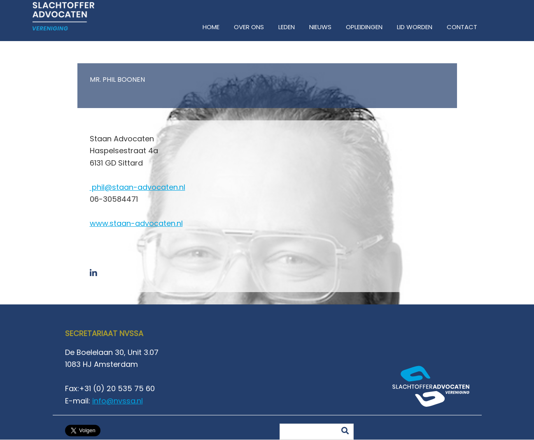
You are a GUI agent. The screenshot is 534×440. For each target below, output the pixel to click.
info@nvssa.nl (117, 401)
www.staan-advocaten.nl (136, 223)
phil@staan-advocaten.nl (137, 187)
